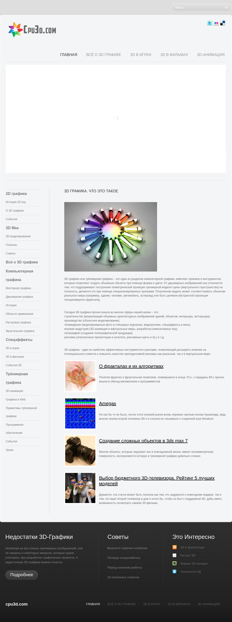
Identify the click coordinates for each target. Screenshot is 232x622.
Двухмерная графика (19, 296)
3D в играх (12, 348)
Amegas (107, 403)
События (11, 219)
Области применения (19, 314)
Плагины (11, 245)
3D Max (12, 228)
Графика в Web (16, 399)
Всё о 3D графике (22, 262)
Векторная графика (18, 288)
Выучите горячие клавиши (127, 548)
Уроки (9, 450)
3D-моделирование (18, 236)
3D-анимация (14, 391)
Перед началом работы (124, 567)
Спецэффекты (19, 340)
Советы (11, 253)
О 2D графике (15, 210)
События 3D (14, 365)
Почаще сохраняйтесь (124, 557)
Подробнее (21, 574)
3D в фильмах (15, 356)
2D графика (16, 194)
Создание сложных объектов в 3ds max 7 (143, 440)
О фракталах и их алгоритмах (131, 366)
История (11, 305)
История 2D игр (16, 202)
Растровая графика (18, 322)
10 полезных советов (123, 577)
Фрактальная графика (20, 331)
